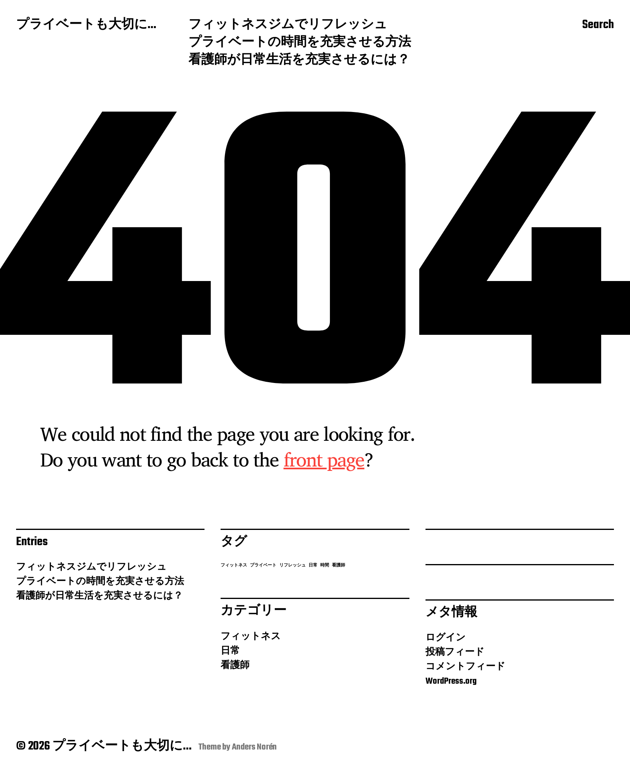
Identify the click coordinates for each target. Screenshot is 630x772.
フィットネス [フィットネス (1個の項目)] (234, 565)
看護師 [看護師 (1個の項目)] (338, 565)
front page (324, 459)
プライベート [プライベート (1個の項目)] (263, 565)
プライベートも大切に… (86, 25)
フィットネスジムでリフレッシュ (287, 25)
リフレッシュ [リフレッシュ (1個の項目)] (292, 565)
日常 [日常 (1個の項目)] (313, 565)
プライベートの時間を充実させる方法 (299, 43)
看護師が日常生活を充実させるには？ (299, 60)
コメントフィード (465, 667)
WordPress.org (451, 681)
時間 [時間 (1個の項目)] (324, 565)
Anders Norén (254, 747)
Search (598, 25)
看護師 (235, 665)
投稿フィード (455, 652)
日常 (230, 651)
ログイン (445, 638)
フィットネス (251, 637)
